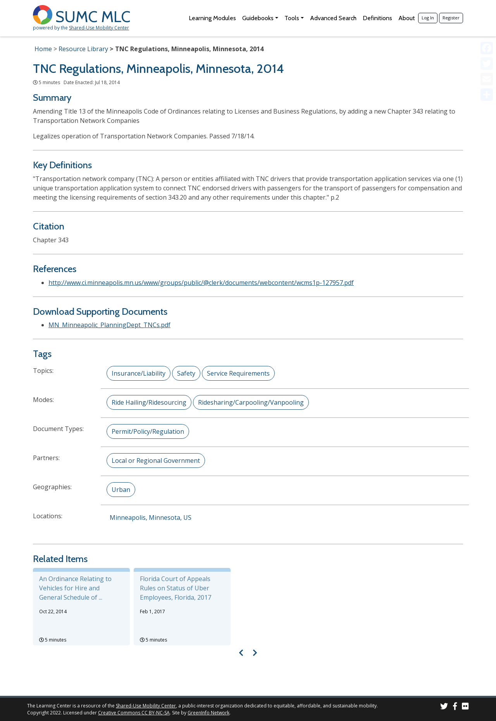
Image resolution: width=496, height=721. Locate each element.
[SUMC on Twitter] (444, 707)
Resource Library (83, 49)
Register (451, 18)
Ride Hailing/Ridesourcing (149, 402)
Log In (428, 18)
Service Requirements (238, 373)
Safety (186, 373)
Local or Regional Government (156, 460)
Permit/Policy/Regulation (148, 431)
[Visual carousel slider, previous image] (241, 652)
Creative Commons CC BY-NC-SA (134, 712)
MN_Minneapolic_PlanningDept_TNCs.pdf (109, 325)
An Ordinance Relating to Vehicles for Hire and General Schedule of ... (75, 588)
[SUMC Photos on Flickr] (465, 707)
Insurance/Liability (138, 373)
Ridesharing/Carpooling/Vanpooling (251, 402)
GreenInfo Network (208, 712)
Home (43, 49)
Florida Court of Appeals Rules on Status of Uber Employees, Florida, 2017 (175, 588)
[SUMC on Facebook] (455, 707)
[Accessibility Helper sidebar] (486, 9)
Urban (121, 489)
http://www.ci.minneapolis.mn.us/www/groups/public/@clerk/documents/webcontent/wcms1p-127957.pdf (201, 282)
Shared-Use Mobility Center (99, 27)
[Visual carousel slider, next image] (255, 652)
